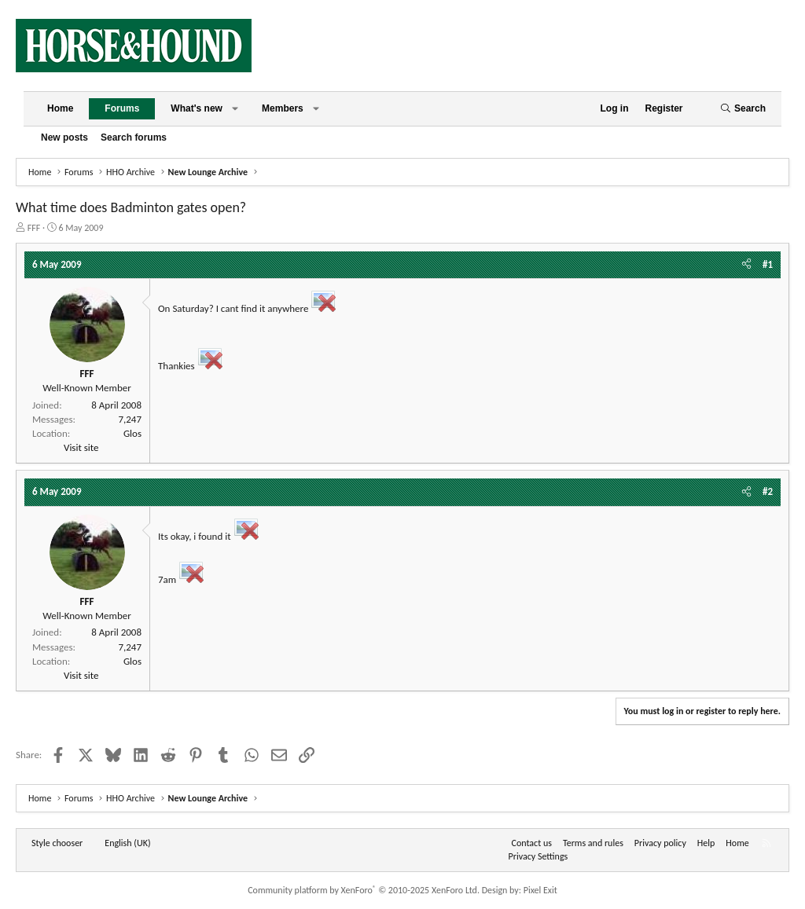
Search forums (134, 137)
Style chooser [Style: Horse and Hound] (57, 843)
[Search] (743, 108)
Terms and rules (593, 843)
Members (282, 108)
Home (60, 108)
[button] (235, 108)
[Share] (746, 264)
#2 (768, 491)
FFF (34, 227)
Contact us (532, 843)
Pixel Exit (540, 890)
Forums (122, 108)
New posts (64, 137)
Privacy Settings (538, 856)
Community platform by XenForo (364, 890)
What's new (196, 108)
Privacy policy (660, 843)
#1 (768, 264)
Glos (132, 433)
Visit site (81, 447)
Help (706, 843)
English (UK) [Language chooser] (127, 843)
